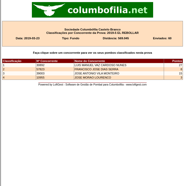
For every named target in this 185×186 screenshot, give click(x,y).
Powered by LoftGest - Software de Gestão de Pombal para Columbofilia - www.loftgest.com (92, 84)
